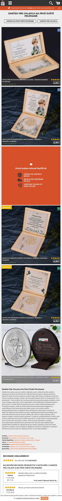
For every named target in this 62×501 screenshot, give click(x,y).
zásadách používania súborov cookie (27, 498)
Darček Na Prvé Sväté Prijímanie (20, 21)
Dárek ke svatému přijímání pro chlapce (27, 440)
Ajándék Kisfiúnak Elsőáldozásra (21, 445)
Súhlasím (44, 498)
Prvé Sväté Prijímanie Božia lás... (46, 481)
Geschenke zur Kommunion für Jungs (21, 438)
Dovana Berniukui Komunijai (15, 442)
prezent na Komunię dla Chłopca (18, 436)
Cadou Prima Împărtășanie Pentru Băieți (23, 449)
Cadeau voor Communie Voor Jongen (22, 447)
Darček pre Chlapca (48, 21)
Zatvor (59, 8)
